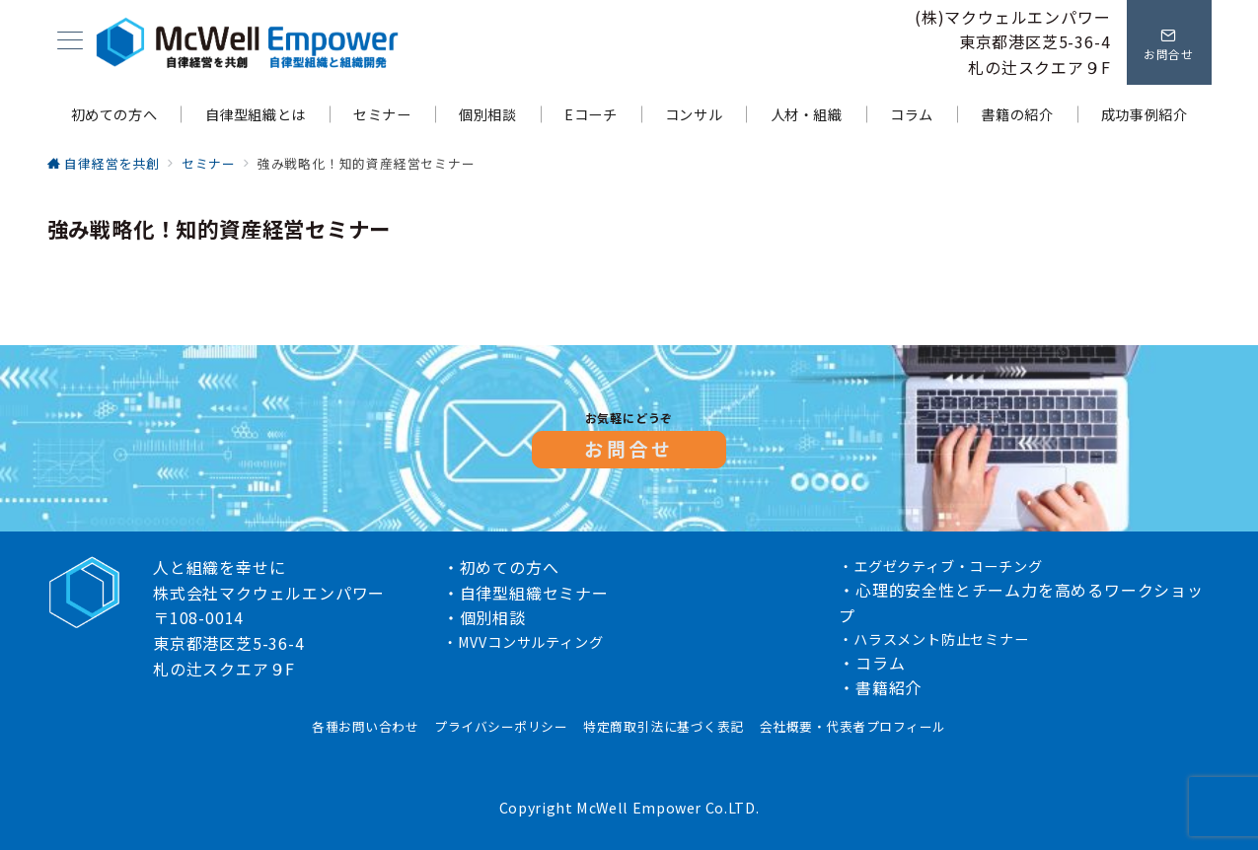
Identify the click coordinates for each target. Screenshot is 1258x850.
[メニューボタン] (70, 42)
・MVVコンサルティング (523, 642)
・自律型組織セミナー (526, 592)
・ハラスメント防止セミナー (933, 639)
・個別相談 (484, 617)
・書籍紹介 (880, 687)
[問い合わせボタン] (1169, 42)
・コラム (872, 662)
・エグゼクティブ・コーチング (940, 566)
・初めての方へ (501, 567)
